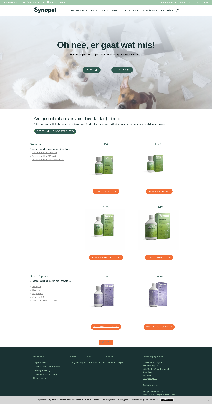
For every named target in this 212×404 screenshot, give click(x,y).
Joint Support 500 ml (159, 257)
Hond (103, 10)
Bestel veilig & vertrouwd (55, 131)
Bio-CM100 (49, 156)
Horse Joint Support (116, 362)
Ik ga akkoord (167, 400)
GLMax (52, 153)
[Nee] (208, 400)
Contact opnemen (151, 385)
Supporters (130, 10)
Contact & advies (169, 2)
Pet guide (166, 10)
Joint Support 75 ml (106, 191)
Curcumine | (38, 156)
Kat (93, 10)
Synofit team (41, 362)
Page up (104, 342)
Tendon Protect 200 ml (106, 326)
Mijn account (187, 2)
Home (90, 70)
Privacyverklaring (42, 370)
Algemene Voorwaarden (46, 374)
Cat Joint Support (97, 362)
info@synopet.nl (150, 378)
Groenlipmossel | (40, 153)
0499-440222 (13, 2)
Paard (115, 10)
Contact (120, 70)
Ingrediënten (148, 10)
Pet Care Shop (78, 10)
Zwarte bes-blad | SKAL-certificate (48, 160)
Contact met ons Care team (47, 366)
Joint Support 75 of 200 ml (106, 257)
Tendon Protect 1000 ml (159, 327)
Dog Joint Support (79, 362)
